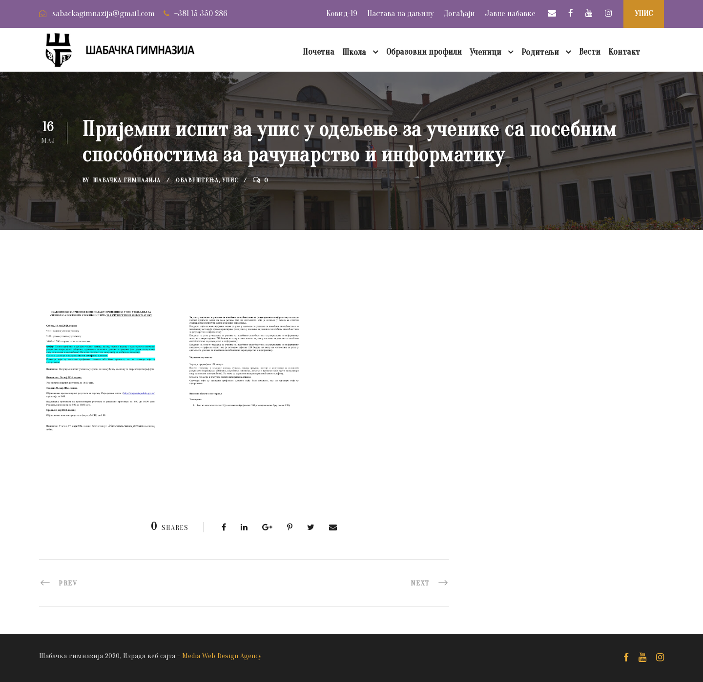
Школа (354, 52)
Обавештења (197, 180)
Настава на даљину (400, 13)
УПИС (644, 13)
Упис (230, 180)
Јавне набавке (510, 13)
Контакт (624, 52)
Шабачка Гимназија (127, 180)
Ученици (485, 52)
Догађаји (459, 13)
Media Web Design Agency (222, 656)
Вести (589, 52)
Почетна (318, 52)
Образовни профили (424, 52)
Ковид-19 (341, 13)
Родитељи (540, 52)
